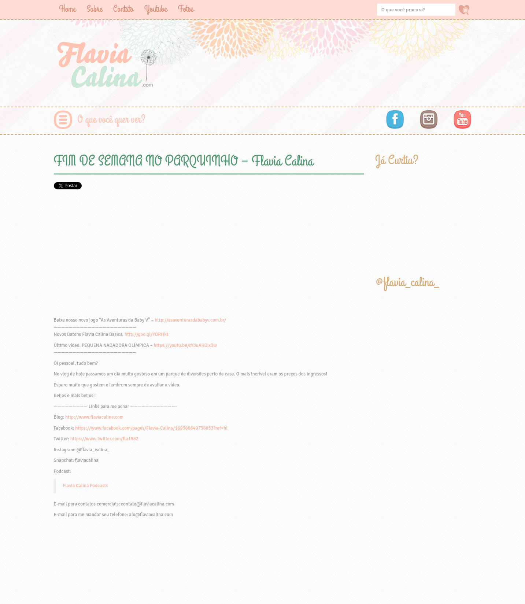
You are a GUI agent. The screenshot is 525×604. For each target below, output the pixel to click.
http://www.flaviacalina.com (94, 417)
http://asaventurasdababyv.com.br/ (190, 320)
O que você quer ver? (111, 119)
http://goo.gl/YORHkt (146, 334)
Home (67, 9)
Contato (123, 9)
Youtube (155, 9)
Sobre (94, 9)
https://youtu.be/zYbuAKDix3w (185, 345)
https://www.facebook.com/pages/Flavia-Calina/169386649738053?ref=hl (151, 428)
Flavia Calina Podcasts (85, 486)
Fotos (186, 9)
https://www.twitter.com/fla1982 (104, 439)
